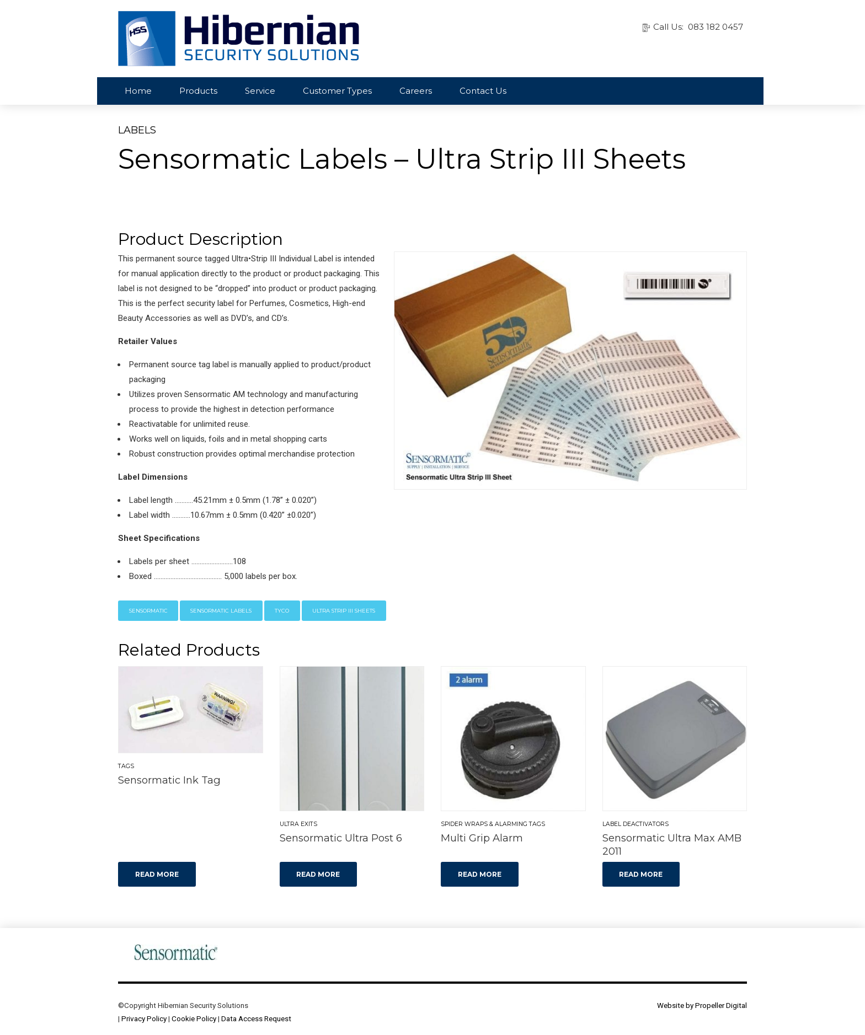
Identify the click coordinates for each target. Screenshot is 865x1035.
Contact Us (483, 90)
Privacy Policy (144, 1018)
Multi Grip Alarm (482, 838)
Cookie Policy (194, 1018)
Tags (126, 766)
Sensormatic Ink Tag (169, 780)
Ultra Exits (298, 824)
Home (138, 90)
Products (198, 90)
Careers (415, 90)
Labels (137, 130)
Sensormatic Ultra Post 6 (341, 838)
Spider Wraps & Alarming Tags (493, 824)
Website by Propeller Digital (702, 1005)
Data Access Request (256, 1018)
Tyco (282, 611)
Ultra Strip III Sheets (343, 611)
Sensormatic (148, 611)
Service (260, 90)
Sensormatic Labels (221, 611)
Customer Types (337, 90)
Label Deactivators (635, 824)
